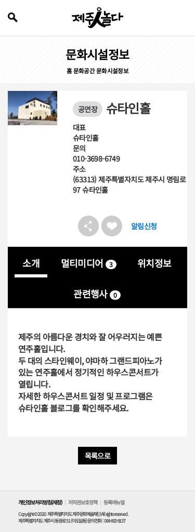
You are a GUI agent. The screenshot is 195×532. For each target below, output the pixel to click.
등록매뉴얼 (113, 502)
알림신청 (144, 226)
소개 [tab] (31, 263)
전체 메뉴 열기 (181, 17)
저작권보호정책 (82, 502)
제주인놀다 (97, 17)
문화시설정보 (112, 70)
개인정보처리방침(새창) (40, 502)
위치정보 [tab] (154, 263)
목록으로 (98, 455)
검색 (13, 17)
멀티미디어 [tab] (88, 263)
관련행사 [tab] (96, 293)
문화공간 (84, 70)
